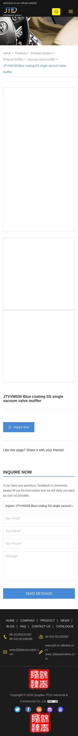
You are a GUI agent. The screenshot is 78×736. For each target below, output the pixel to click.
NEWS (65, 620)
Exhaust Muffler (13, 59)
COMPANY (27, 620)
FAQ (23, 626)
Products (20, 53)
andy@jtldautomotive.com (24, 652)
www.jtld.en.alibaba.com (59, 647)
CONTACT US (41, 626)
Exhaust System (41, 53)
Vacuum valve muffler (41, 59)
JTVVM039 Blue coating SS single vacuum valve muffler (34, 69)
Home (7, 53)
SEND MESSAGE (39, 593)
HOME (10, 620)
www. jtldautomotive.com (60, 656)
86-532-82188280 (20, 639)
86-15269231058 (20, 634)
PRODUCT (48, 620)
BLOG (10, 626)
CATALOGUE (65, 626)
